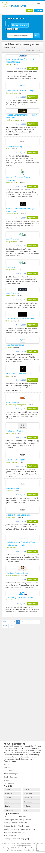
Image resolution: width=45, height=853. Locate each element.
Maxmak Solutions (12, 462)
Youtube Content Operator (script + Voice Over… (21, 116)
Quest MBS (9, 600)
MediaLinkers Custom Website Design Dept (23, 850)
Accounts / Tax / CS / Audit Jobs (15, 816)
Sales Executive (12, 239)
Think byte (9, 321)
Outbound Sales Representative (20, 318)
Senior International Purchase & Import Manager (20, 60)
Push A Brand (10, 296)
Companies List (9, 783)
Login (29, 10)
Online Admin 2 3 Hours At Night (20, 90)
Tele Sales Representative (17, 573)
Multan (7, 802)
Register (39, 10)
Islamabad (8, 793)
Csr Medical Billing (14, 146)
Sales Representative (15, 345)
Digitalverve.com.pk (12, 120)
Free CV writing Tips (28, 843)
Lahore (7, 789)
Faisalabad (8, 798)
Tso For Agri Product (15, 431)
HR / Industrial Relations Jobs (14, 832)
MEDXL (8, 149)
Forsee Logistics (11, 517)
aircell (7, 376)
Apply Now (32, 68)
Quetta (7, 806)
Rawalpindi (28, 793)
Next (5, 626)
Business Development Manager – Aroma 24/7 (21, 210)
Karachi (26, 789)
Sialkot (26, 810)
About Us (7, 764)
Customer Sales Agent (15, 459)
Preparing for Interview (10, 843)
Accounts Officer (13, 402)
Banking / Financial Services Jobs (15, 823)
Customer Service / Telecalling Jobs (16, 826)
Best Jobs (7, 780)
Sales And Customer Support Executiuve (18, 178)
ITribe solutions (11, 547)
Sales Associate (12, 488)
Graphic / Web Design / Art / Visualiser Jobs (19, 829)
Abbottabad (28, 798)
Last (11, 626)
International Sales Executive (18, 373)
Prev (5, 622)
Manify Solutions (11, 242)
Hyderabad (9, 810)
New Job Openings (10, 777)
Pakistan (8, 64)
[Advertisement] (17, 644)
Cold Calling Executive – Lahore (19, 597)
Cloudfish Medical (11, 93)
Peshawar (27, 806)
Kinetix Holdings (11, 433)
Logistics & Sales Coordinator (18, 515)
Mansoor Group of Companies (16, 405)
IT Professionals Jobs (11, 774)
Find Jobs (7, 767)
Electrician (10, 267)
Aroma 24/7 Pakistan (12, 214)
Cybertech (9, 347)
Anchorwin (9, 491)
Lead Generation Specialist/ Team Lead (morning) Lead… (20, 543)
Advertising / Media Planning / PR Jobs (17, 819)
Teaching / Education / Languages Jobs (17, 839)
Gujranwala (28, 802)
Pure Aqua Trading (12, 182)
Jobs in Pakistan (9, 770)
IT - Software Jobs (10, 835)
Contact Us (27, 845)
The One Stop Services (13, 575)
